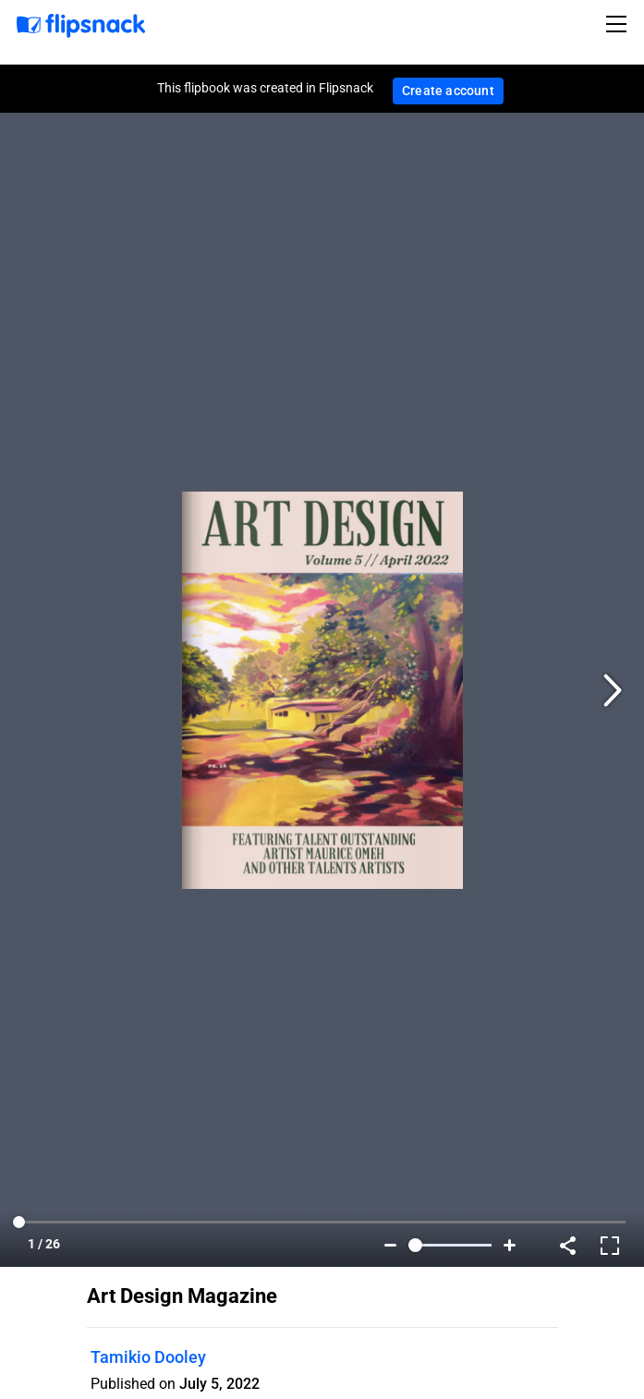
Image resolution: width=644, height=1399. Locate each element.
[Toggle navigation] (619, 24)
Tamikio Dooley (148, 1357)
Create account (448, 90)
